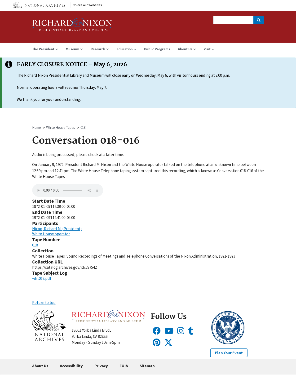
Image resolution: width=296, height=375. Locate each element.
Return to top (44, 302)
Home (36, 127)
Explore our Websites (87, 5)
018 (82, 127)
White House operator (51, 234)
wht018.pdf (41, 278)
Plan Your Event (229, 352)
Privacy (101, 365)
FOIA (123, 365)
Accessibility (71, 365)
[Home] (72, 27)
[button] (49, 340)
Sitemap (147, 365)
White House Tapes (60, 127)
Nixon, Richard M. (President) (57, 228)
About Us (40, 365)
